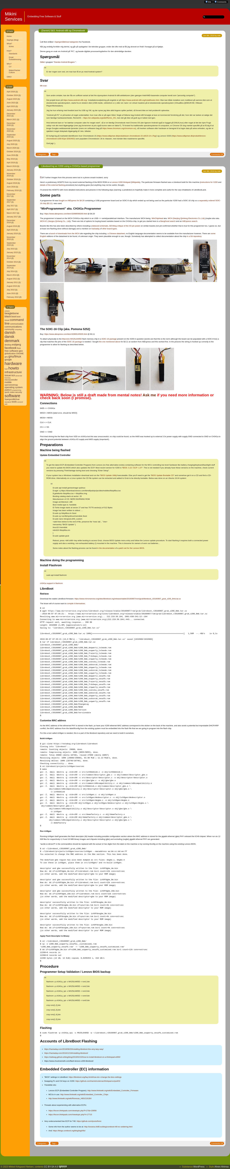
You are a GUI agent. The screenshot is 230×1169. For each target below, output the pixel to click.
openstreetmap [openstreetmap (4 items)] (11, 385)
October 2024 (12, 95)
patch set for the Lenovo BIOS (131, 548)
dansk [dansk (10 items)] (9, 337)
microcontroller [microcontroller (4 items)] (11, 380)
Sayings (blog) (13, 40)
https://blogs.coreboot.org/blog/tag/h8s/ (69, 1131)
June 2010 (11, 293)
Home (9, 36)
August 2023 (12, 99)
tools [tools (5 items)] (14, 401)
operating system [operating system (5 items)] (14, 387)
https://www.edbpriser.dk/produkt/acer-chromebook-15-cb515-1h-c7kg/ (126, 136)
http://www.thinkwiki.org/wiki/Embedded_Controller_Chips (84, 1094)
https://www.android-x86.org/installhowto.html (140, 100)
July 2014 (11, 271)
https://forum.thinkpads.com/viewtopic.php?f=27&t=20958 (72, 1111)
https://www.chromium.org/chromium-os (118, 128)
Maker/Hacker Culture (14, 71)
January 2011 (12, 282)
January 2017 (12, 217)
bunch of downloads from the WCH (65, 233)
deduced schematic (100, 226)
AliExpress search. (190, 221)
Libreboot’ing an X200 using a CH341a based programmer (70, 166)
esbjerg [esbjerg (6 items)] (16, 344)
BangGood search (167, 221)
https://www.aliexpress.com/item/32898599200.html (65, 214)
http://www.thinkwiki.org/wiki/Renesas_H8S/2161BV (70, 1098)
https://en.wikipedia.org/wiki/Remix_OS (99, 118)
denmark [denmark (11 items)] (12, 341)
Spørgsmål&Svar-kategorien (67, 42)
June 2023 (11, 103)
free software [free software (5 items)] (11, 351)
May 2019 (11, 159)
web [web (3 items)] (6, 404)
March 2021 (12, 119)
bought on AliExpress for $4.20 (71, 200)
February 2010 (13, 297)
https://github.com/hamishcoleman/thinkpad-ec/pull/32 (97, 1081)
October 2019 (12, 151)
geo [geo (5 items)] (21, 351)
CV (10, 67)
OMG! (9, 77)
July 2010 (11, 290)
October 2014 (12, 262)
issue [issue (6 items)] (8, 375)
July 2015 (11, 249)
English (43, 236)
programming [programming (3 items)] (16, 390)
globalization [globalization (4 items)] (10, 353)
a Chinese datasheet (116, 233)
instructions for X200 (209, 182)
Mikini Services (13, 16)
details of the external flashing (52, 185)
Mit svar (43, 86)
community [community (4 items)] (9, 329)
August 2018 (12, 183)
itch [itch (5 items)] (13, 375)
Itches (11, 46)
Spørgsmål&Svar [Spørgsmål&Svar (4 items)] (12, 399)
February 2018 (13, 190)
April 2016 (11, 230)
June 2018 (11, 187)
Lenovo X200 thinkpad (121, 182)
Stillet (42, 62)
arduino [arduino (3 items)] (7, 311)
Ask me (149, 395)
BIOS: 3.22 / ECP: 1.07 (132, 468)
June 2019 (11, 155)
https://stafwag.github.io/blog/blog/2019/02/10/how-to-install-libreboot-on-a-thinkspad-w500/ (82, 1057)
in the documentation (106, 548)
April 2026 (11, 92)
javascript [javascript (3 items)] (19, 376)
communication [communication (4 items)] (16, 324)
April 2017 (11, 209)
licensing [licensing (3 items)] (7, 378)
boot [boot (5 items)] (13, 316)
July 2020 (11, 144)
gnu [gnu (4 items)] (6, 357)
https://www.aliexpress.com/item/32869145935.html (65, 334)
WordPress (198, 1166)
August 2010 (12, 286)
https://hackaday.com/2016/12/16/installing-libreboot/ (66, 1053)
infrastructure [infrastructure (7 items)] (13, 372)
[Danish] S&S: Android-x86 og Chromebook (63, 30)
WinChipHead (157, 218)
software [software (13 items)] (12, 395)
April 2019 (11, 162)
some (213, 233)
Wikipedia (136, 182)
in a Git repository (194, 236)
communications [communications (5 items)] (13, 326)
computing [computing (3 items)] (18, 329)
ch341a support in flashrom (51, 583)
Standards (13, 54)
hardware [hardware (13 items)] (13, 363)
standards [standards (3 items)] (8, 402)
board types (112, 229)
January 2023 (12, 110)
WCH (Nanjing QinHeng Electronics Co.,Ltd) (186, 218)
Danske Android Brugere (64, 62)
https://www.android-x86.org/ (75, 100)
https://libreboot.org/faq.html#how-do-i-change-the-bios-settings (95, 1077)
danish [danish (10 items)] (10, 332)
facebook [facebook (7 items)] (11, 347)
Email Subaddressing (15, 58)
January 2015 (12, 252)
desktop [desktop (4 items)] (8, 345)
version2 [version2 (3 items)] (20, 402)
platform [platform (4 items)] (8, 390)
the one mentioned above (109, 342)
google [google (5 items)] (8, 359)
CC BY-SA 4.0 (55, 1166)
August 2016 (12, 226)
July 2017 (11, 206)
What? (9, 44)
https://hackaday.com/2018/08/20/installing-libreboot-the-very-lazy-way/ (73, 1049)
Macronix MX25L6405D (72, 339)
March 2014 (12, 275)
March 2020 (12, 148)
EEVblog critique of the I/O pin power (124, 226)
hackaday (96, 229)
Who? (9, 64)
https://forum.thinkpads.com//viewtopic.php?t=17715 (70, 1114)
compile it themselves (76, 603)
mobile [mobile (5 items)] (8, 382)
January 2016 (12, 233)
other (104, 229)
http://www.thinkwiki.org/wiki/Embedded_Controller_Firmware (112, 1090)
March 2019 (12, 166)
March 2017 (12, 213)
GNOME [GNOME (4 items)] (20, 353)
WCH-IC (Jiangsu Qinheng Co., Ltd (54, 221)
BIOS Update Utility (109, 475)
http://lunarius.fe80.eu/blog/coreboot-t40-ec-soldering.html (108, 1127)
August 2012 (12, 279)
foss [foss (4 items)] (19, 348)
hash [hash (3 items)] (6, 369)
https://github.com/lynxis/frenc (89, 1121)
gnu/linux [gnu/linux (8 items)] (14, 356)
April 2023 (11, 106)
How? (9, 51)
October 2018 (12, 179)
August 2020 (12, 140)
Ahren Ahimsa (221, 1166)
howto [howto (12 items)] (13, 368)
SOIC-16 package (109, 339)
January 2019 (12, 170)
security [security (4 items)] (18, 392)
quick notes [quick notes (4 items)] (10, 392)
